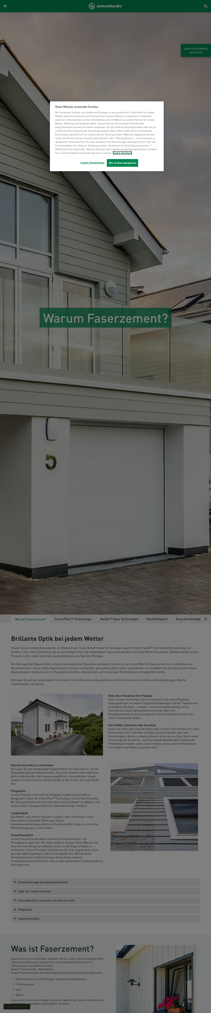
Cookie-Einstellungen (92, 162)
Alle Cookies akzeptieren (122, 162)
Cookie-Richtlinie (122, 152)
